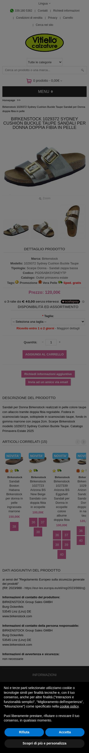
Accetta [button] (65, 732)
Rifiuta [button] (24, 732)
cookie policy (69, 706)
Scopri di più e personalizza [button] (44, 743)
